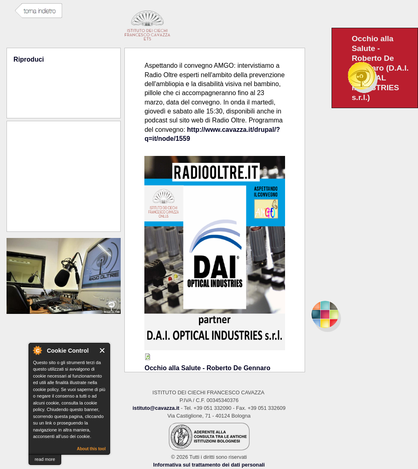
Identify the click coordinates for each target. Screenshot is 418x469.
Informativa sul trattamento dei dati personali (209, 465)
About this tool (91, 449)
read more (45, 459)
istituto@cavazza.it (156, 408)
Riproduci (28, 59)
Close (102, 350)
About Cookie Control (37, 350)
